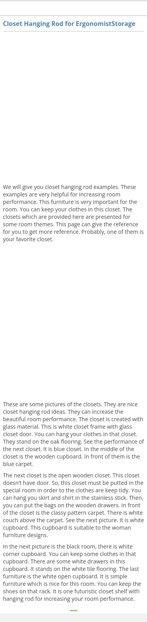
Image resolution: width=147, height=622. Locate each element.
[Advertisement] (73, 109)
